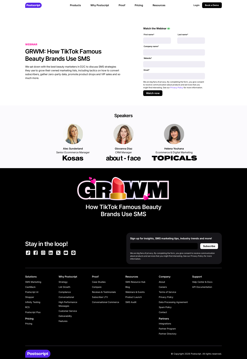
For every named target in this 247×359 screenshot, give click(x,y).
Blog (127, 287)
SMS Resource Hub (135, 282)
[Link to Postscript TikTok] (28, 253)
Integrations (165, 323)
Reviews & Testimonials (104, 292)
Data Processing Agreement (173, 302)
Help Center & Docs (202, 282)
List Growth (64, 287)
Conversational (66, 297)
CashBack (30, 287)
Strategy (63, 282)
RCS (27, 307)
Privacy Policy (176, 87)
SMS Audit (130, 302)
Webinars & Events (135, 292)
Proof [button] (122, 5)
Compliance (65, 292)
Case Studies (99, 282)
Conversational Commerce (105, 302)
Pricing (28, 323)
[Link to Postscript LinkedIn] (51, 253)
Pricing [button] (139, 5)
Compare (96, 287)
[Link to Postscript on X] (58, 253)
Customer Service (68, 311)
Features (63, 321)
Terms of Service (167, 292)
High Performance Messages (68, 304)
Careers (163, 287)
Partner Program (167, 328)
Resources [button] (159, 5)
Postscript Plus (32, 312)
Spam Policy (165, 307)
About (162, 282)
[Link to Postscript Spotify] (73, 253)
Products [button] (75, 5)
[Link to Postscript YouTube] (66, 253)
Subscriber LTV (100, 297)
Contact (163, 312)
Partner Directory (167, 333)
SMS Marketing (33, 282)
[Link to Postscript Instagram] (43, 253)
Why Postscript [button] (99, 5)
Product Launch (133, 297)
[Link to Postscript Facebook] (35, 253)
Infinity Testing (32, 302)
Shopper (29, 297)
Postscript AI (31, 292)
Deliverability (65, 316)
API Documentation (202, 287)
